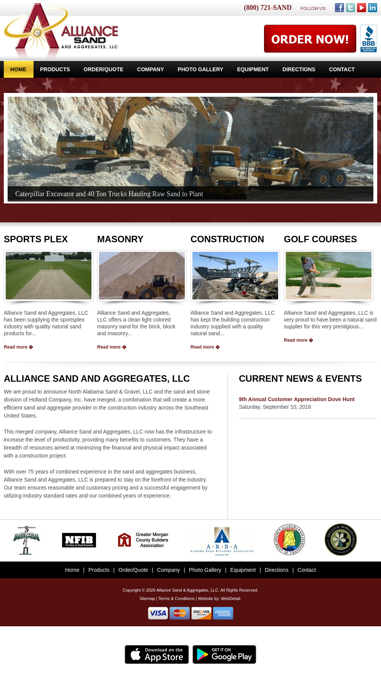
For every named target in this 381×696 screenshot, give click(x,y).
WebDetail (230, 598)
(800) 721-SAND (268, 7)
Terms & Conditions (176, 598)
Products (55, 69)
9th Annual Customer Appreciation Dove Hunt (297, 399)
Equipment (253, 69)
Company (150, 69)
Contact (342, 69)
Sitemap (147, 598)
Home (18, 69)
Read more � (18, 347)
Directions (298, 69)
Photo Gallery (200, 69)
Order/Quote (103, 69)
